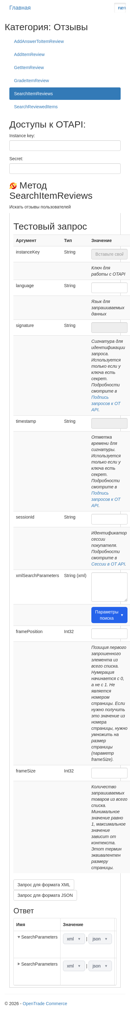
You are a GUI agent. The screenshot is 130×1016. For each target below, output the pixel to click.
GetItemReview (29, 67)
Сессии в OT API (108, 564)
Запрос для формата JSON (45, 895)
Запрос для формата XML (43, 884)
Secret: (16, 158)
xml (74, 938)
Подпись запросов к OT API (105, 403)
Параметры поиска (109, 615)
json (100, 938)
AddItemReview (29, 54)
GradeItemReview (31, 80)
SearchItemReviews (33, 93)
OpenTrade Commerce (45, 1003)
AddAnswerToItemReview (39, 41)
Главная (20, 8)
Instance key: (22, 135)
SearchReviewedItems (36, 106)
